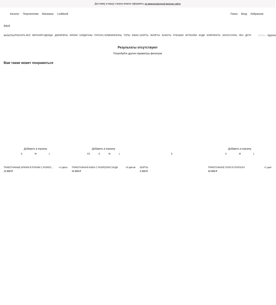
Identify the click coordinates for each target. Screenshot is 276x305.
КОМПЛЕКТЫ (213, 35)
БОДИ (202, 35)
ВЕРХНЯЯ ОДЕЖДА (42, 35)
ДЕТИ (248, 35)
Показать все (22, 35)
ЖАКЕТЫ (166, 35)
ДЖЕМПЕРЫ (61, 35)
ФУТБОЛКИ (191, 35)
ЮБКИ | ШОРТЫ (140, 35)
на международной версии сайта (162, 3)
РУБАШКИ (178, 35)
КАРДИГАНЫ (86, 35)
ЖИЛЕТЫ (155, 35)
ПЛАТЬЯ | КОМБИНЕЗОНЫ (108, 35)
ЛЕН (241, 35)
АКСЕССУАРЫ (229, 35)
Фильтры (9, 35)
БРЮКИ (74, 35)
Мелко (262, 35)
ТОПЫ (127, 35)
